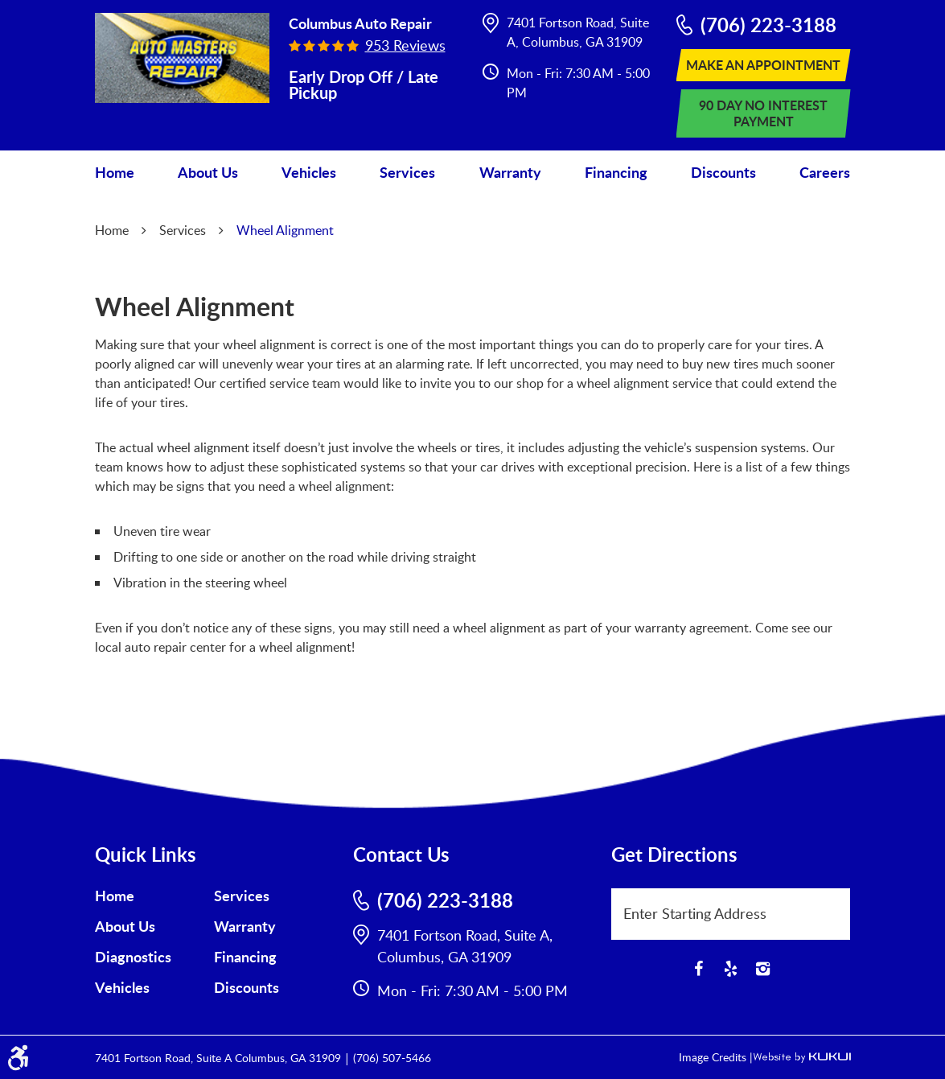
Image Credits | (716, 1057)
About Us (208, 172)
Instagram (763, 969)
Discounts (723, 172)
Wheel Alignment (285, 230)
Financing (616, 172)
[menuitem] (114, 172)
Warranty (510, 172)
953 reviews (405, 45)
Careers (824, 172)
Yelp (731, 969)
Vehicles (308, 172)
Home (114, 172)
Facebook (699, 969)
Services (407, 172)
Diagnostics (133, 956)
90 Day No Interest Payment (763, 113)
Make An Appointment (763, 65)
